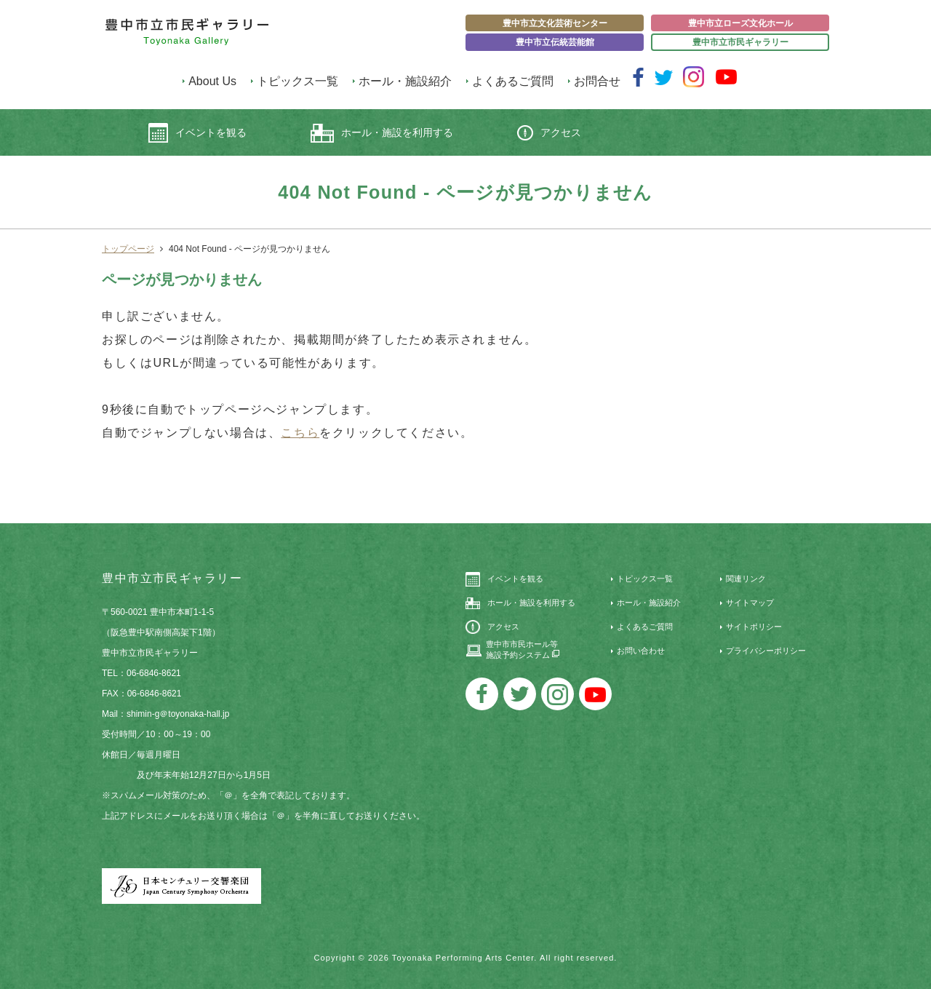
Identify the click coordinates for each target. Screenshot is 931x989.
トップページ (128, 249)
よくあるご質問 (513, 81)
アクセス (549, 132)
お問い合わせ (641, 650)
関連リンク (746, 578)
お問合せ (597, 81)
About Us (212, 81)
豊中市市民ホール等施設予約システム (522, 649)
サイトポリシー (754, 626)
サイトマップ (750, 602)
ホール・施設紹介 (405, 81)
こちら (300, 432)
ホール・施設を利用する (382, 133)
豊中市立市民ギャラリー (740, 42)
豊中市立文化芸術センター (555, 23)
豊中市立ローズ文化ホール (740, 23)
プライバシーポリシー (766, 650)
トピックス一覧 (297, 81)
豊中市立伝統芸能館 (555, 42)
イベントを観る (197, 133)
